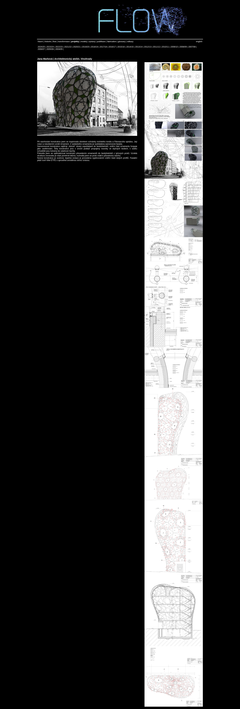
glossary (122, 41)
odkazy (130, 41)
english (199, 41)
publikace (101, 41)
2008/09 (183, 47)
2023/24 (50, 47)
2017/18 (103, 47)
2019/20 (85, 47)
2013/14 (138, 47)
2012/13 (147, 47)
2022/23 (58, 47)
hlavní (40, 41)
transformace (64, 41)
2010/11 (165, 47)
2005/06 (50, 49)
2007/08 (192, 47)
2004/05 (58, 49)
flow (54, 41)
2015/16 (121, 47)
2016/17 (112, 47)
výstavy (92, 41)
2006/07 (41, 49)
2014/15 (130, 47)
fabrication (111, 41)
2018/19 (94, 47)
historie (48, 41)
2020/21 (76, 47)
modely (84, 41)
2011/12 (156, 47)
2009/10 (174, 47)
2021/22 (68, 47)
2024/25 (41, 47)
